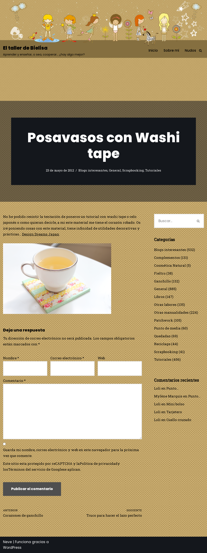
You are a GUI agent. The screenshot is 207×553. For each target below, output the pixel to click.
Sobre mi (171, 50)
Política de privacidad (98, 463)
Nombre (11, 358)
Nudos (190, 50)
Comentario (14, 380)
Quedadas (162, 336)
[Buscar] (200, 50)
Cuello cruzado (178, 419)
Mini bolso (175, 404)
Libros (159, 296)
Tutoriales (153, 170)
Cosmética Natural (170, 265)
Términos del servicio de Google (35, 469)
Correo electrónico (67, 358)
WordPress (12, 547)
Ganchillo (162, 281)
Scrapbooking (133, 170)
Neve (7, 541)
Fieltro (160, 273)
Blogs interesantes (93, 170)
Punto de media (167, 328)
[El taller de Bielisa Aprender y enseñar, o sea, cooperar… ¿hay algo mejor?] (44, 50)
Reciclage (162, 344)
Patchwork (163, 320)
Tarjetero (174, 412)
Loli (157, 388)
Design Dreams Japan (40, 234)
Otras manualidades (171, 312)
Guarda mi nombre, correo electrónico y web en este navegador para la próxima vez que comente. (71, 452)
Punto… (172, 388)
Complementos (167, 257)
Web (101, 358)
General (115, 170)
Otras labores (165, 304)
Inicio (153, 50)
